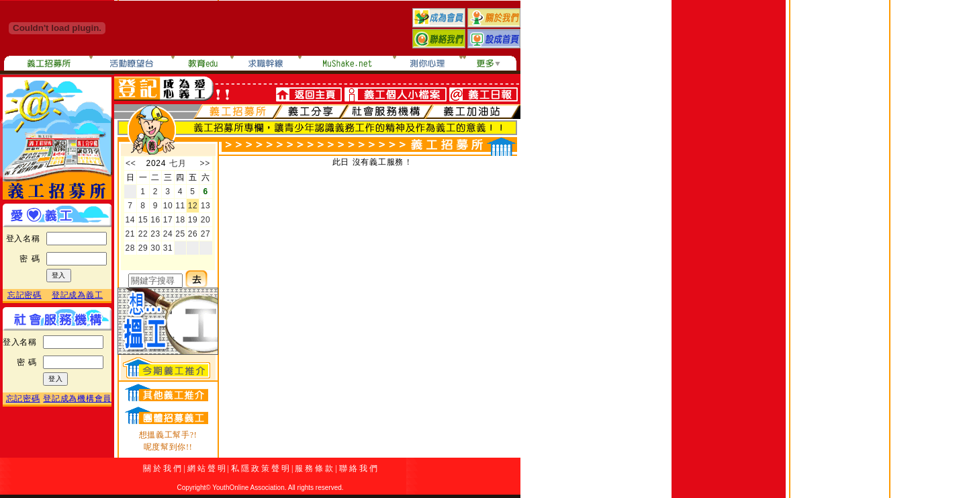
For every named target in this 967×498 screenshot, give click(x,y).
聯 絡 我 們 (358, 468)
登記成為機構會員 (77, 398)
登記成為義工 (77, 295)
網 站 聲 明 (206, 468)
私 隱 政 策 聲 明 (260, 468)
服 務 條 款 (314, 468)
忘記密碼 (24, 295)
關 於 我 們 (162, 468)
